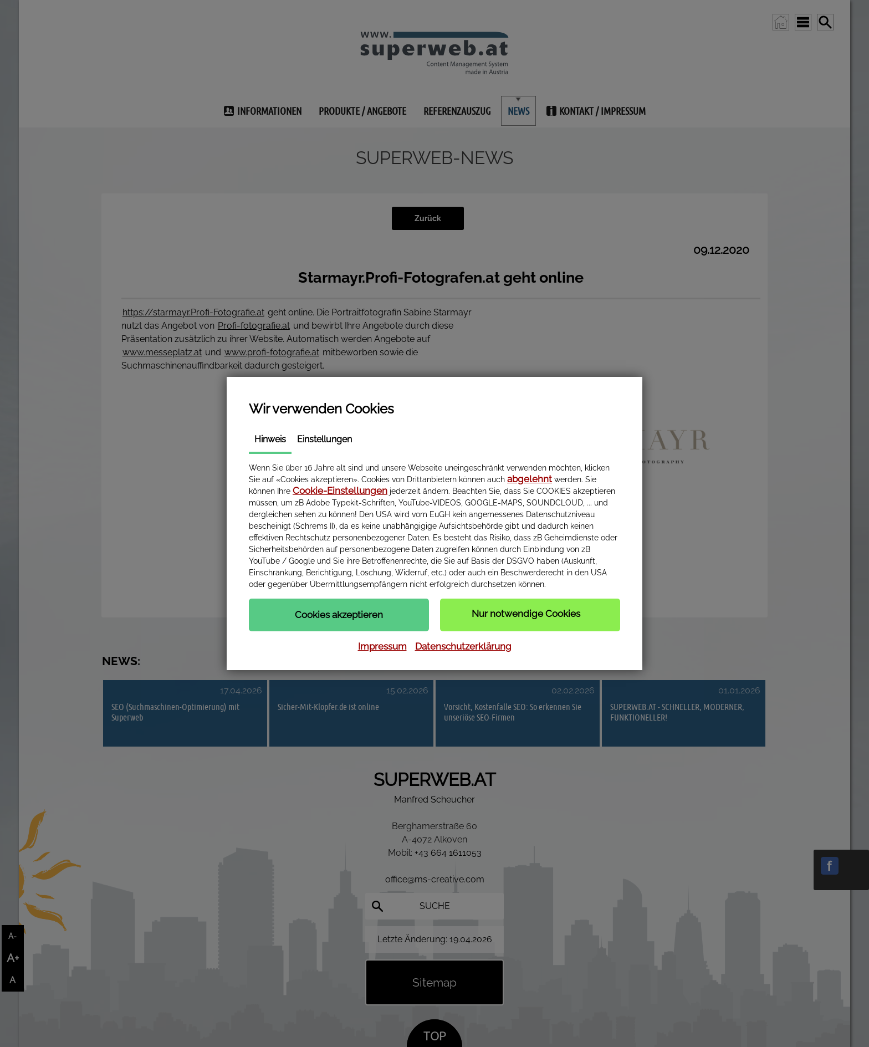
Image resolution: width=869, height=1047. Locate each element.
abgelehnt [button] (529, 478)
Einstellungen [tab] (324, 439)
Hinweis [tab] (270, 439)
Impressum (382, 646)
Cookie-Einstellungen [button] (340, 490)
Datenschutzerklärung (463, 646)
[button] (339, 615)
